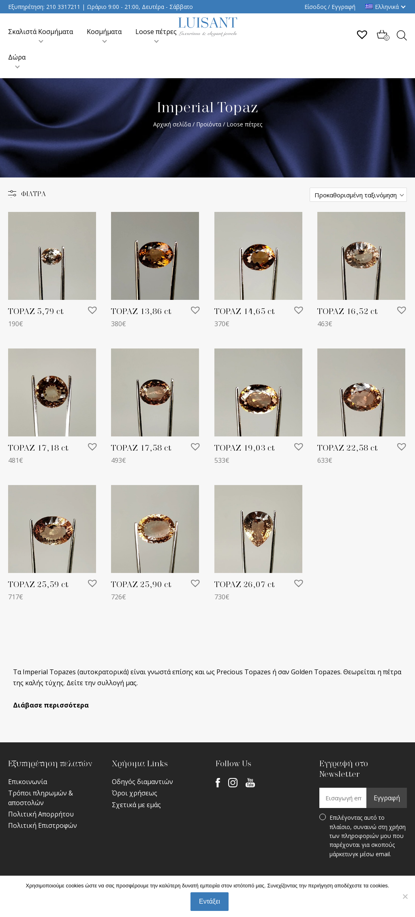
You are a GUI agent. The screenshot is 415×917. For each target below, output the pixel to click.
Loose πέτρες (156, 31)
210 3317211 (63, 7)
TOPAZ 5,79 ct (36, 312)
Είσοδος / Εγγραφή (329, 7)
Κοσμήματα (104, 31)
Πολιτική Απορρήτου (41, 814)
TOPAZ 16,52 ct (347, 312)
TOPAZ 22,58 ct (347, 448)
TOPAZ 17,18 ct (38, 448)
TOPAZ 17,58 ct (141, 448)
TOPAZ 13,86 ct (141, 312)
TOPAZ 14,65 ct (244, 312)
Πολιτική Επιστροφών (42, 825)
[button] (92, 310)
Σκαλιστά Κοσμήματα (40, 31)
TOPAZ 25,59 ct (38, 585)
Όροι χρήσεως (134, 793)
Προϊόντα (208, 124)
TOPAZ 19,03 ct (244, 448)
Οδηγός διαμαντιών (142, 781)
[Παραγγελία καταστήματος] (358, 195)
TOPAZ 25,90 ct (141, 585)
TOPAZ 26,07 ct (244, 585)
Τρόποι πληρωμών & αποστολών (40, 798)
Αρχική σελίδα (172, 124)
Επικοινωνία (27, 781)
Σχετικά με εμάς (136, 804)
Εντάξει (209, 901)
